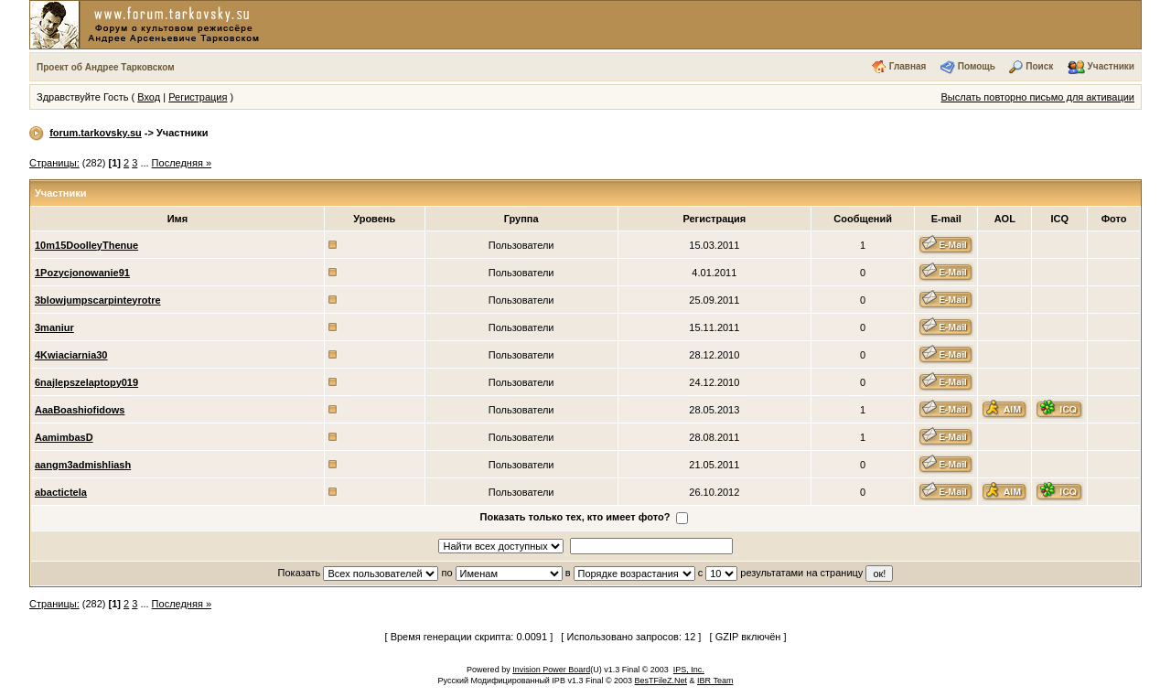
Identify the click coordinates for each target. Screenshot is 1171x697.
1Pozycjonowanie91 (82, 272)
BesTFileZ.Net (661, 680)
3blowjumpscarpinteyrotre (98, 300)
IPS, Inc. (688, 669)
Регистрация (197, 96)
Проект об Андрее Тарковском (106, 67)
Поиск (1039, 66)
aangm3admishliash (83, 464)
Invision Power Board (551, 669)
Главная (908, 66)
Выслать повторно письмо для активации (1037, 96)
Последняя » (181, 162)
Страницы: (54, 162)
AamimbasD (64, 437)
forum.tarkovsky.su (95, 132)
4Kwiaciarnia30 (71, 354)
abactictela (61, 492)
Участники (1111, 66)
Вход (148, 96)
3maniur (54, 327)
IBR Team (715, 680)
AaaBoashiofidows (79, 409)
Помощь (976, 66)
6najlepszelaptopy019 (86, 382)
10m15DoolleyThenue (86, 245)
